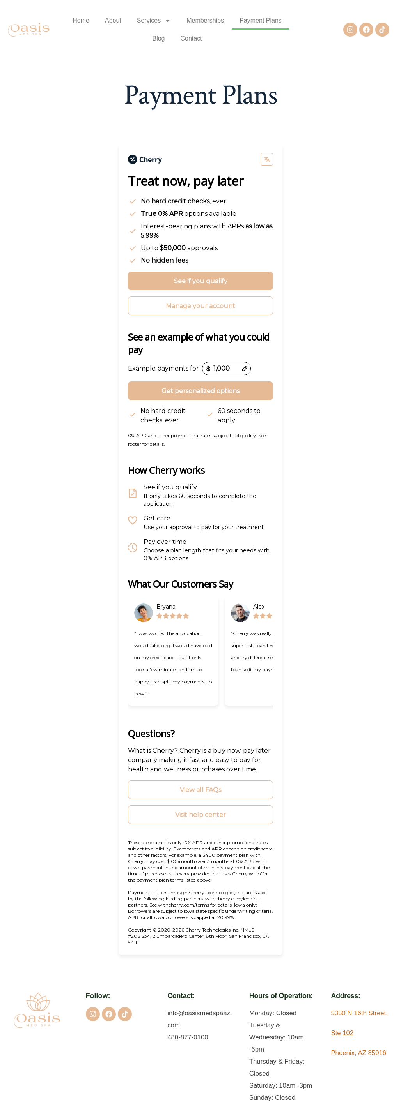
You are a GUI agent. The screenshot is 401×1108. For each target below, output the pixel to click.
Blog (158, 38)
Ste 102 (342, 1033)
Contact (191, 38)
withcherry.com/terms (183, 905)
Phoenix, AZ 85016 (358, 1053)
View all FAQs (200, 790)
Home (81, 20)
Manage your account (200, 306)
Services (154, 21)
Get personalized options (200, 391)
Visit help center (200, 815)
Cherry (190, 751)
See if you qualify (200, 281)
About (113, 20)
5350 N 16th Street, (359, 1013)
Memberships (205, 20)
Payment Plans (261, 20)
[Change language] (267, 159)
